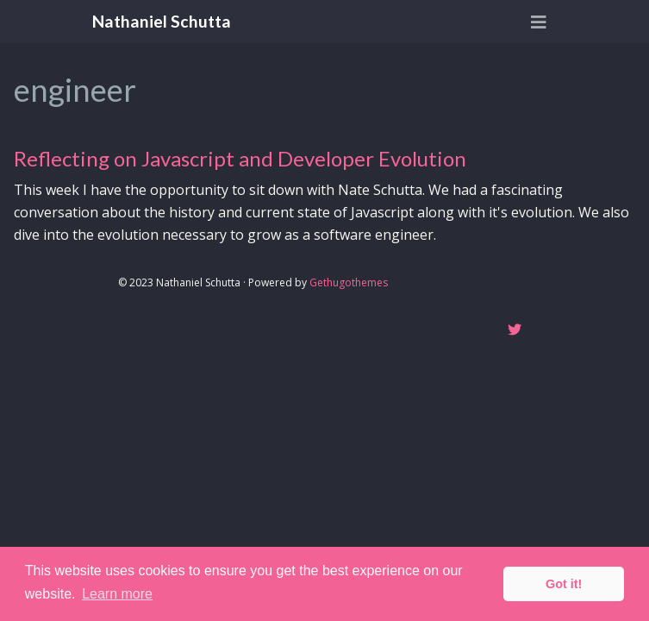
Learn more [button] (117, 593)
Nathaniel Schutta (161, 21)
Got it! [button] (564, 584)
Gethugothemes (348, 282)
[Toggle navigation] (539, 22)
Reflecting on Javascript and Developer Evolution (240, 158)
